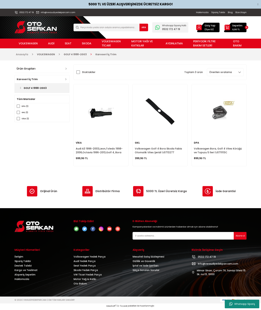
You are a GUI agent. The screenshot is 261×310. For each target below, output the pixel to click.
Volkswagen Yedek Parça (89, 258)
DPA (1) (26, 106)
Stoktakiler (88, 72)
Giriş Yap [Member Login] (210, 25)
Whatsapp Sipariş (242, 304)
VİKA (79, 142)
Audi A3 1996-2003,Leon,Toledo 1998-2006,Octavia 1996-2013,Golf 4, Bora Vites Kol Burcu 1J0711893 (99, 150)
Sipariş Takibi (22, 262)
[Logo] (35, 27)
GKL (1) (25, 112)
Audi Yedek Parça (84, 262)
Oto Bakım (80, 285)
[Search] (111, 27)
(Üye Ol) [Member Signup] (209, 29)
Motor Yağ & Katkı (85, 280)
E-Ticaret (122, 307)
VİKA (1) (26, 118)
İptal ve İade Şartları (145, 267)
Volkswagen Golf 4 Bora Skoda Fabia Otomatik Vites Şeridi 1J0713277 (158, 150)
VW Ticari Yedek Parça (88, 276)
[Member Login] (199, 27)
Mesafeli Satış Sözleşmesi (148, 258)
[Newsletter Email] (189, 237)
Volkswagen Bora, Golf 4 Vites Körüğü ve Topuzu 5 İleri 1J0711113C (218, 150)
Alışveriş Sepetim (24, 276)
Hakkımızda (21, 280)
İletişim (18, 258)
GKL (137, 142)
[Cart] (235, 27)
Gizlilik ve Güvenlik (144, 262)
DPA (196, 142)
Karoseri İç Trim (105, 54)
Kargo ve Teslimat (25, 271)
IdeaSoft (111, 307)
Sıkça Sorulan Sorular (146, 271)
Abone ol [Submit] (240, 237)
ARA (144, 27)
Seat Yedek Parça (85, 267)
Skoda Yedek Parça (86, 271)
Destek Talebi (23, 267)
